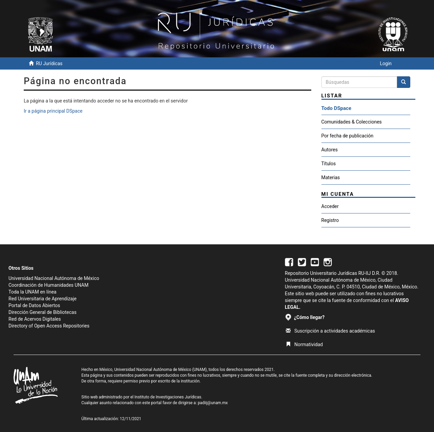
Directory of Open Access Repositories (49, 325)
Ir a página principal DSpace (53, 111)
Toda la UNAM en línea (32, 292)
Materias (330, 177)
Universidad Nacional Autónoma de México (53, 278)
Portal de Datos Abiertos (34, 305)
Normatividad (304, 344)
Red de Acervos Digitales (34, 319)
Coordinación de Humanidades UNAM (48, 285)
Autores (329, 149)
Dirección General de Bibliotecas (42, 312)
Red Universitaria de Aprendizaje (42, 298)
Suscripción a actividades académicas (330, 331)
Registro (330, 220)
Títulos (328, 163)
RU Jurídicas (49, 63)
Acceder (330, 206)
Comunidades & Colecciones (351, 122)
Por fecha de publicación (347, 135)
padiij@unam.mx (213, 402)
